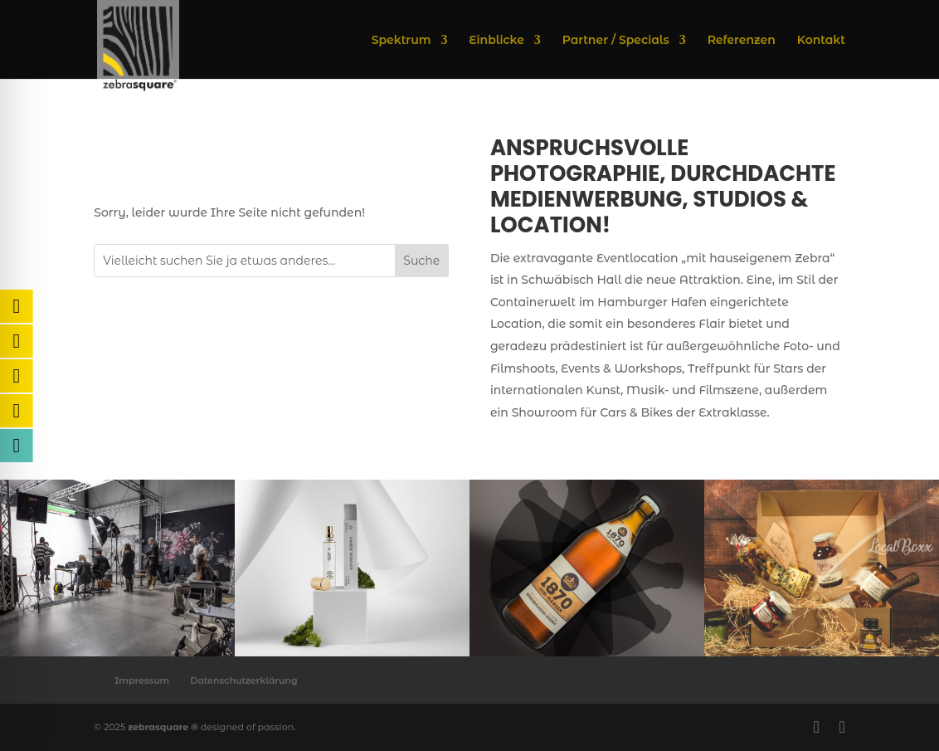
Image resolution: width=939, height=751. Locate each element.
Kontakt (821, 40)
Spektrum (401, 40)
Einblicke (496, 40)
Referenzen (742, 40)
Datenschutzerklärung (243, 680)
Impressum (141, 680)
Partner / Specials (615, 40)
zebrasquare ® (163, 727)
